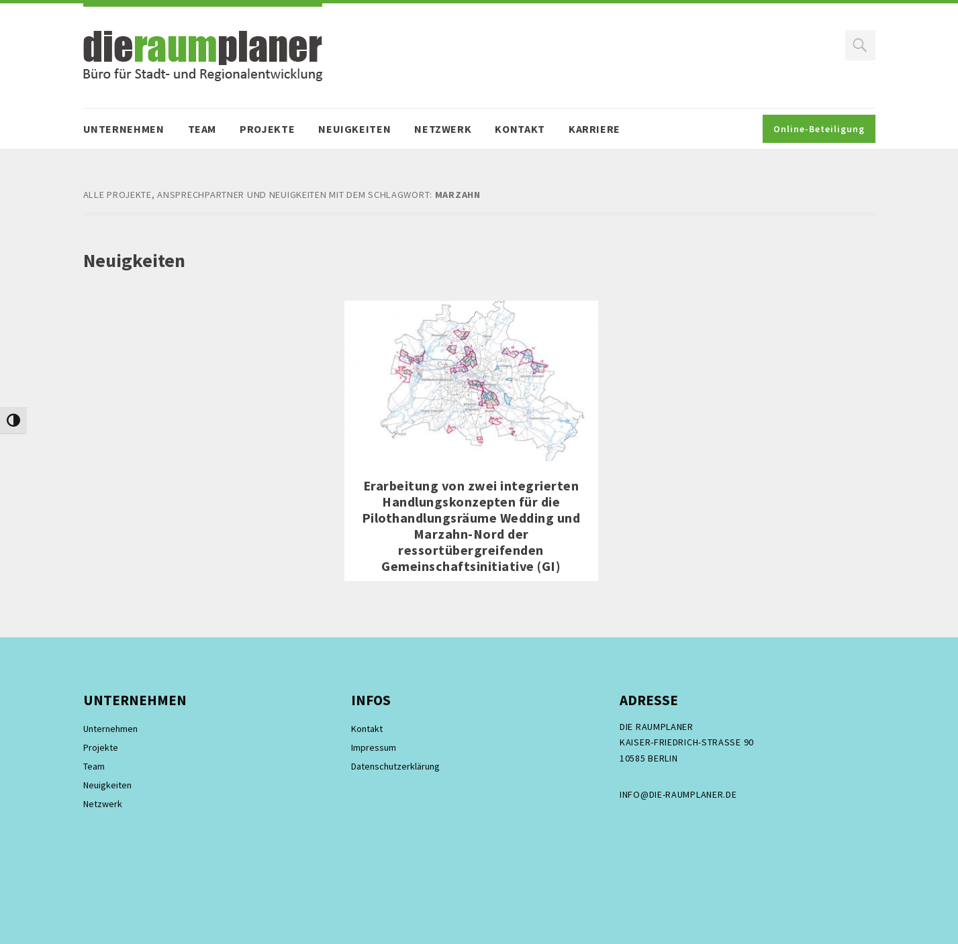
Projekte (267, 129)
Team (202, 129)
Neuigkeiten (354, 129)
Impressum (373, 747)
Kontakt (519, 129)
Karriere (594, 129)
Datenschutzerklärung (395, 766)
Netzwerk (442, 129)
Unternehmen (123, 129)
